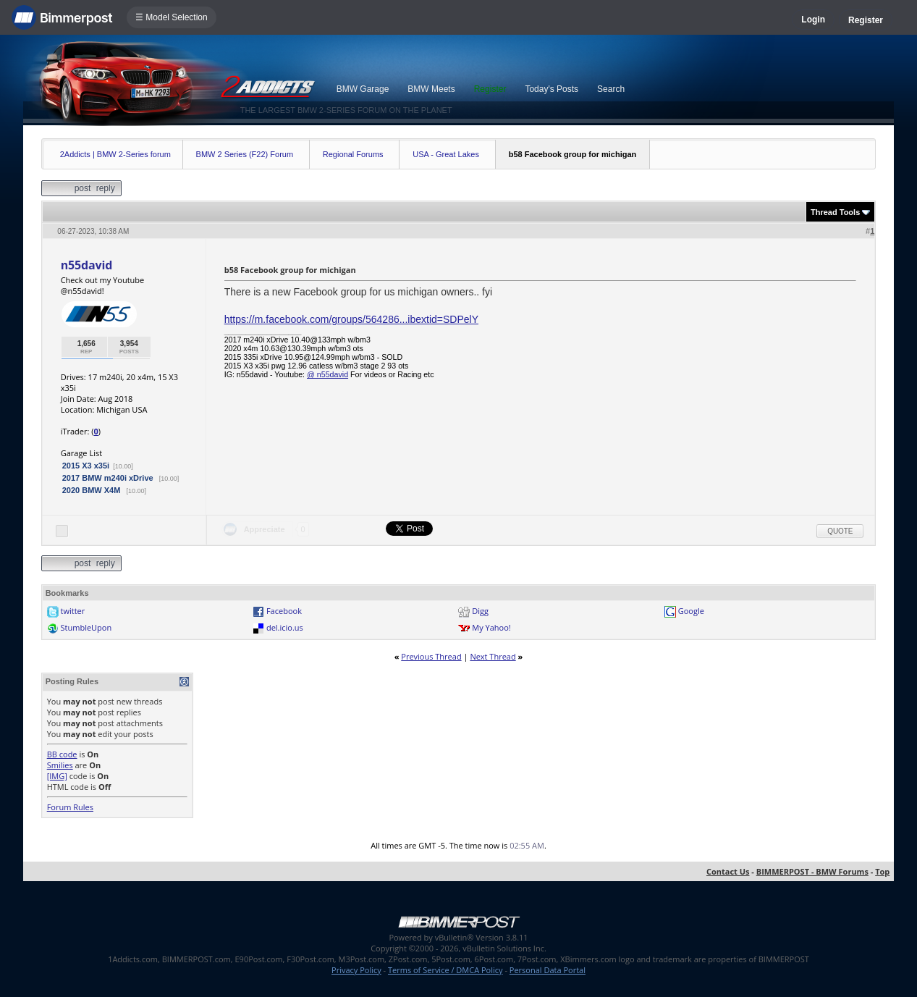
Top (882, 871)
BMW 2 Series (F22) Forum (244, 154)
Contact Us (728, 871)
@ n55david (327, 374)
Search (611, 89)
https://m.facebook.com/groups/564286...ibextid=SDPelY (351, 319)
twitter (73, 610)
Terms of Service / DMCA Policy (445, 969)
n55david (86, 265)
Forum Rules (70, 807)
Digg (480, 610)
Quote (840, 531)
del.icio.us (284, 627)
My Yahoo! (491, 627)
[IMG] (57, 775)
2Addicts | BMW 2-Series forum (115, 154)
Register (865, 20)
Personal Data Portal (548, 969)
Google (691, 610)
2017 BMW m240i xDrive (109, 478)
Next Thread (492, 656)
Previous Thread (431, 656)
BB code (62, 754)
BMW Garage (363, 89)
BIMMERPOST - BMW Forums (812, 871)
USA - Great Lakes (446, 154)
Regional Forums (353, 154)
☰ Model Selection (171, 17)
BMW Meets (431, 89)
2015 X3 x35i (85, 465)
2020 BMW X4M (92, 490)
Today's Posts (551, 89)
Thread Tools (835, 212)
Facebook (284, 610)
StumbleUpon (86, 627)
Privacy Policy (356, 969)
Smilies (60, 765)
